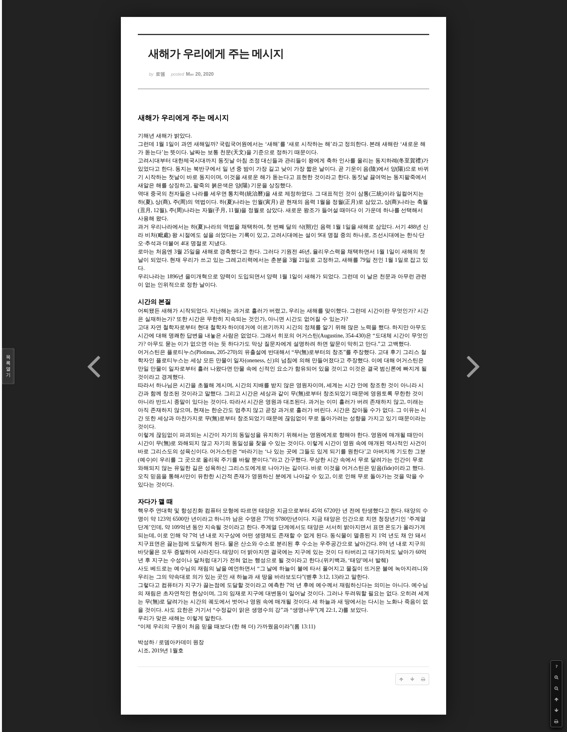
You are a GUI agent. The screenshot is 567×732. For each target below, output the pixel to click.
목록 (8, 366)
